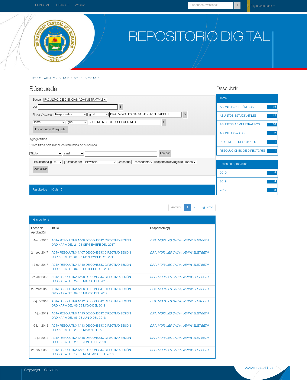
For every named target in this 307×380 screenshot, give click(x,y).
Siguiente (207, 207)
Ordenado (124, 162)
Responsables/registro (168, 162)
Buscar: (37, 99)
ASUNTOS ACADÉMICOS (237, 107)
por (35, 107)
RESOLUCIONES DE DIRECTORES (242, 151)
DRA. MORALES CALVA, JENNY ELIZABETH (179, 240)
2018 (223, 181)
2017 (223, 190)
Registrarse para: (261, 6)
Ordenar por (74, 162)
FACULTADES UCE (86, 78)
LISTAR (62, 5)
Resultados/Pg (42, 162)
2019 (223, 173)
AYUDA (80, 5)
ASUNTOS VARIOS (232, 133)
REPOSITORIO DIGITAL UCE (50, 78)
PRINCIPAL (42, 5)
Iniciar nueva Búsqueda (50, 129)
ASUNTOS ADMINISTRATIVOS (240, 124)
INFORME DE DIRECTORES (238, 142)
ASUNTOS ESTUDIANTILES (238, 115)
